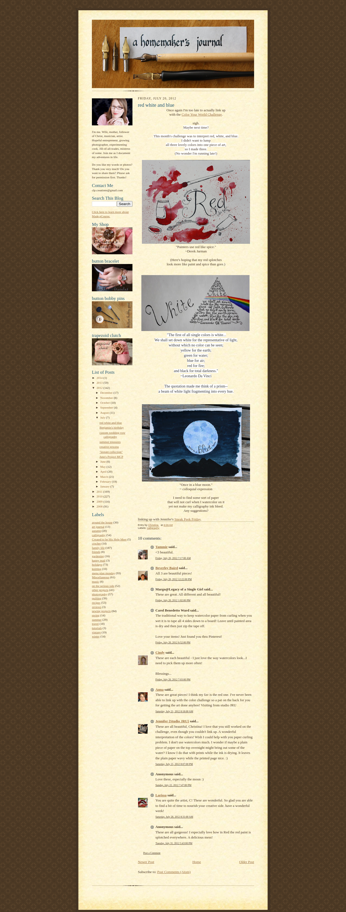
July (103, 417)
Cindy (160, 652)
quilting (96, 598)
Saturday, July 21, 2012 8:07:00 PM (174, 764)
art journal (98, 526)
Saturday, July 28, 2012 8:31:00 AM (174, 816)
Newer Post (146, 862)
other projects (100, 590)
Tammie (161, 547)
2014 (100, 377)
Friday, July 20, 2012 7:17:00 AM (173, 558)
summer (97, 619)
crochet (96, 543)
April (103, 471)
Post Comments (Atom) (174, 872)
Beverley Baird (166, 568)
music (95, 581)
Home (196, 862)
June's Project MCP (111, 456)
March (104, 476)
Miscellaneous (100, 577)
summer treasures (110, 441)
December (107, 392)
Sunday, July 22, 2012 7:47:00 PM (173, 785)
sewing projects (101, 611)
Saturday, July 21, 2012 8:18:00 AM (174, 711)
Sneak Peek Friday (187, 519)
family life (98, 547)
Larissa (161, 795)
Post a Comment (152, 852)
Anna (159, 689)
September (107, 407)
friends (96, 551)
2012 (100, 387)
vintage (96, 632)
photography (99, 594)
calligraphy (98, 535)
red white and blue (110, 422)
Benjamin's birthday (111, 427)
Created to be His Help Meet (109, 539)
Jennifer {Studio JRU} (172, 721)
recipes (96, 602)
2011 (100, 491)
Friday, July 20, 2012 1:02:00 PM (172, 600)
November (107, 397)
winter (96, 636)
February (106, 481)
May (103, 466)
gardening (98, 556)
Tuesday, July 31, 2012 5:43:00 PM (173, 843)
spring (95, 615)
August (105, 412)
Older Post (246, 862)
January (105, 486)
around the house (102, 522)
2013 (100, 382)
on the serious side (103, 585)
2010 (100, 496)
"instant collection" (111, 451)
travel (95, 623)
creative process (109, 446)
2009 (100, 501)
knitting (96, 568)
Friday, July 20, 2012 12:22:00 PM (173, 579)
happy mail (98, 560)
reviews (96, 607)
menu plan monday (103, 573)
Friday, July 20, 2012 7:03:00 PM (172, 679)
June (103, 461)
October (105, 402)
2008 (100, 506)
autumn (96, 530)
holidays (97, 564)
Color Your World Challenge (202, 114)
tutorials (97, 628)
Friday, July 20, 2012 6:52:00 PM (172, 642)
